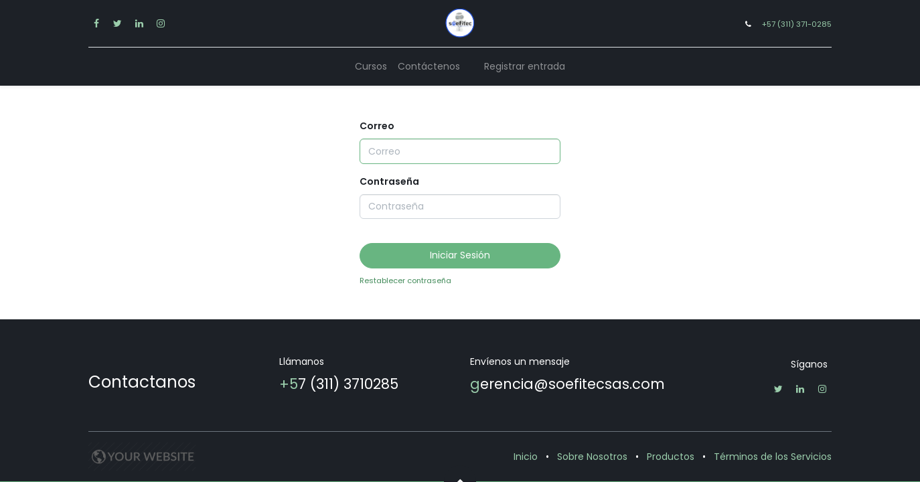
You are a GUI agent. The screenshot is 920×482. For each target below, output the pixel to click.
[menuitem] (371, 66)
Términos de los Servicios (773, 456)
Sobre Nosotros (592, 456)
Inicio (526, 456)
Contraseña (389, 181)
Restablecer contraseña (405, 280)
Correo (377, 126)
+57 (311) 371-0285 (797, 24)
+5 (288, 384)
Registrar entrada (524, 66)
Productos (670, 456)
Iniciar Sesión (460, 255)
